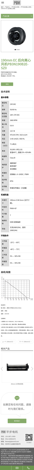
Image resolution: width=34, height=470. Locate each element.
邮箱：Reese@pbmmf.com (10, 441)
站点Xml (24, 451)
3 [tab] (18, 49)
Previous (2, 369)
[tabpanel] (17, 36)
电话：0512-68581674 (8, 439)
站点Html (19, 451)
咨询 (7, 84)
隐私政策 (13, 451)
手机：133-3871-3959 (8, 436)
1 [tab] (15, 49)
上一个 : (9, 341)
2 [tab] (17, 49)
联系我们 (17, 421)
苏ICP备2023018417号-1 (8, 453)
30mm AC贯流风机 (17, 384)
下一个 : (26, 341)
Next (32, 369)
